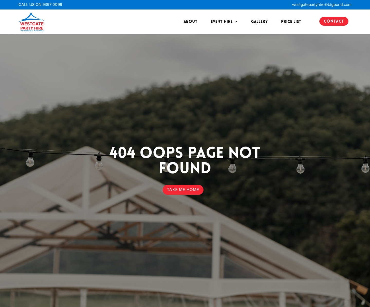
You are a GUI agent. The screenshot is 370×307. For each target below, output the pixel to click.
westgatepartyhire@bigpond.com (321, 4)
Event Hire (222, 22)
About (190, 22)
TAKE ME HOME (183, 189)
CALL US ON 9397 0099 (40, 4)
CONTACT (334, 22)
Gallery (259, 22)
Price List (291, 22)
